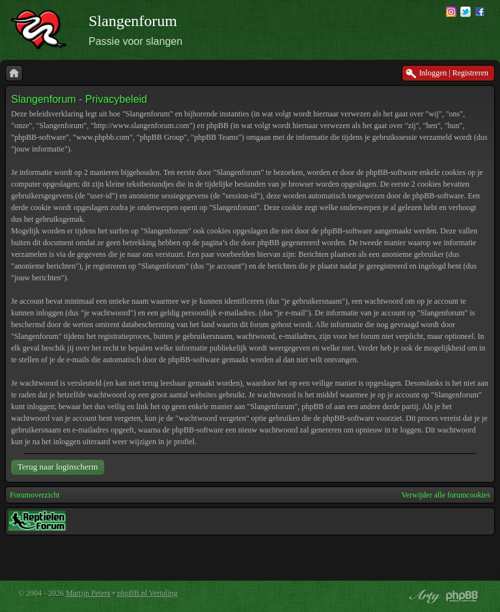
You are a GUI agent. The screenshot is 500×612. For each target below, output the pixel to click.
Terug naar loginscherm (58, 467)
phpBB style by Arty (423, 596)
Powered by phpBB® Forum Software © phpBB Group (462, 596)
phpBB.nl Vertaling (147, 593)
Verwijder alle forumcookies (445, 494)
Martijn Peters (88, 593)
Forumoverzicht (35, 494)
